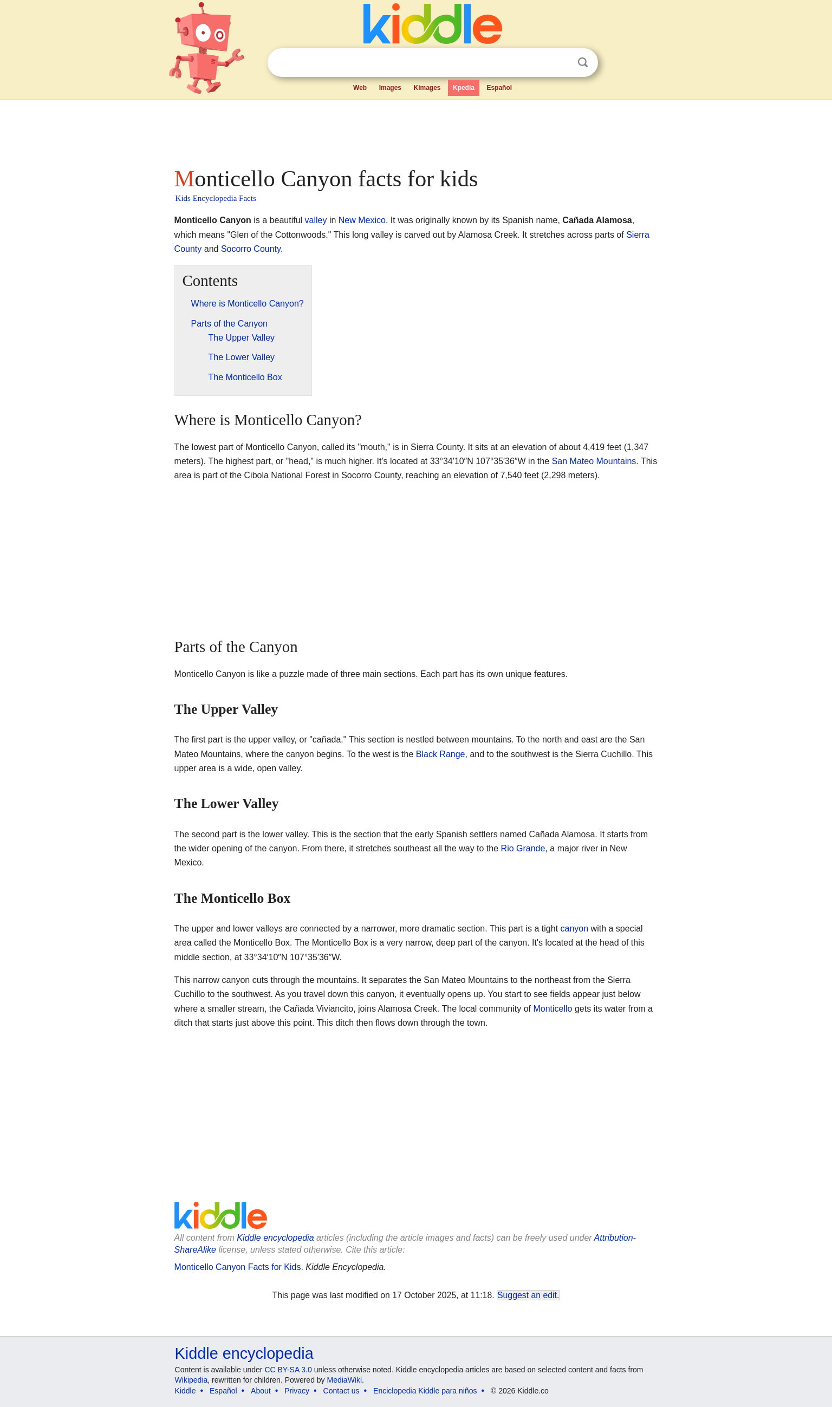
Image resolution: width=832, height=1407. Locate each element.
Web (360, 88)
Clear (560, 63)
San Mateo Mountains (594, 461)
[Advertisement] (415, 130)
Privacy (296, 1390)
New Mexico (362, 220)
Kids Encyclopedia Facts (216, 198)
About (261, 1390)
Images (390, 88)
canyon (575, 928)
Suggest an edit (527, 1295)
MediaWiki (344, 1380)
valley (316, 220)
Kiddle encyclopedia (275, 1237)
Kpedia (463, 88)
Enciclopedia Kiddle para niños (425, 1390)
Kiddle (185, 1390)
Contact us (341, 1390)
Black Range (440, 754)
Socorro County (251, 248)
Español (499, 88)
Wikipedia (191, 1380)
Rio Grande (523, 848)
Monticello (552, 1008)
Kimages (426, 88)
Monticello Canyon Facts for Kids (237, 1267)
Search (583, 62)
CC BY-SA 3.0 (287, 1369)
